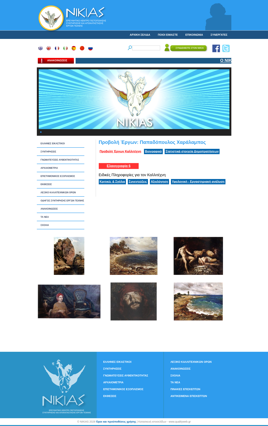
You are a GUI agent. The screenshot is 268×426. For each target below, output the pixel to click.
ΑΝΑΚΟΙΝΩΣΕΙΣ (49, 208)
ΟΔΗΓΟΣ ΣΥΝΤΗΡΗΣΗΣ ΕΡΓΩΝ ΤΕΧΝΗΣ (62, 200)
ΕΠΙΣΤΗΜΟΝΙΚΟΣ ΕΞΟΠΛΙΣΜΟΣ (58, 176)
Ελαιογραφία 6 (118, 166)
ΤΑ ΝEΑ (45, 217)
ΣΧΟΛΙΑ (45, 225)
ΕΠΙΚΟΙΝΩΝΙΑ (194, 34)
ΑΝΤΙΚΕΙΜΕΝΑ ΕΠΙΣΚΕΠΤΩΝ (189, 396)
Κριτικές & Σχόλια (112, 181)
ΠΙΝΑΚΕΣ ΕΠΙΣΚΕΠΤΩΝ (185, 389)
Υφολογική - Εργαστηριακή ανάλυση (198, 181)
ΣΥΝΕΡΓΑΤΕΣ (219, 34)
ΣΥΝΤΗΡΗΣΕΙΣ (48, 151)
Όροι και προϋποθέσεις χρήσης (116, 421)
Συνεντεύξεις (138, 181)
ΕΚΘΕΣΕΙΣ (46, 184)
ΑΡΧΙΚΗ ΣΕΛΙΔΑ (140, 34)
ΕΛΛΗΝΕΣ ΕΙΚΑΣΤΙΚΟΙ (53, 143)
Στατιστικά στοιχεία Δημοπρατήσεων (192, 151)
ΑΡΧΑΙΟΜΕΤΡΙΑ (49, 168)
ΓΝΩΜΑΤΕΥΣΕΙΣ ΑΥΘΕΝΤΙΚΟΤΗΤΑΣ (60, 160)
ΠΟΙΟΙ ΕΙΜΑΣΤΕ (168, 34)
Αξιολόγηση (159, 181)
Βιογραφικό (153, 151)
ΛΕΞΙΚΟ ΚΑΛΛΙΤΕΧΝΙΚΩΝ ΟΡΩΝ (58, 192)
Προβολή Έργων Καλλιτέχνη (120, 151)
